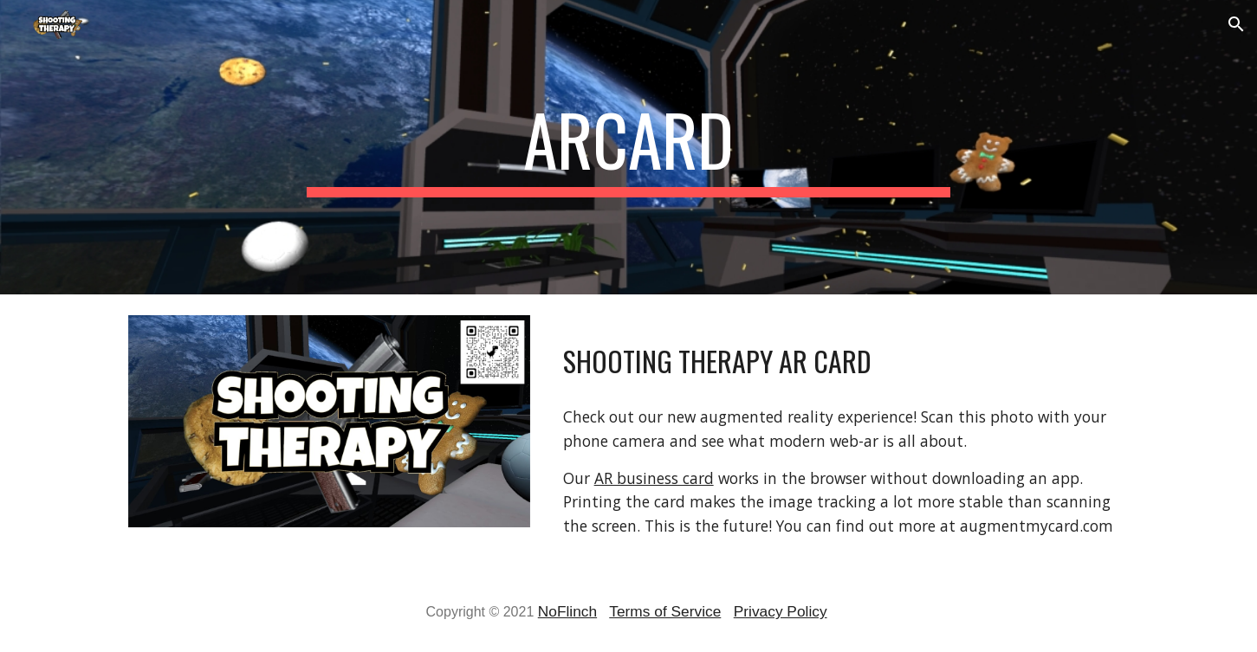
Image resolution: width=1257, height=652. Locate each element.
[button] (1236, 24)
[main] (629, 147)
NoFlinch (567, 611)
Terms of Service (665, 611)
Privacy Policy (780, 611)
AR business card (654, 478)
